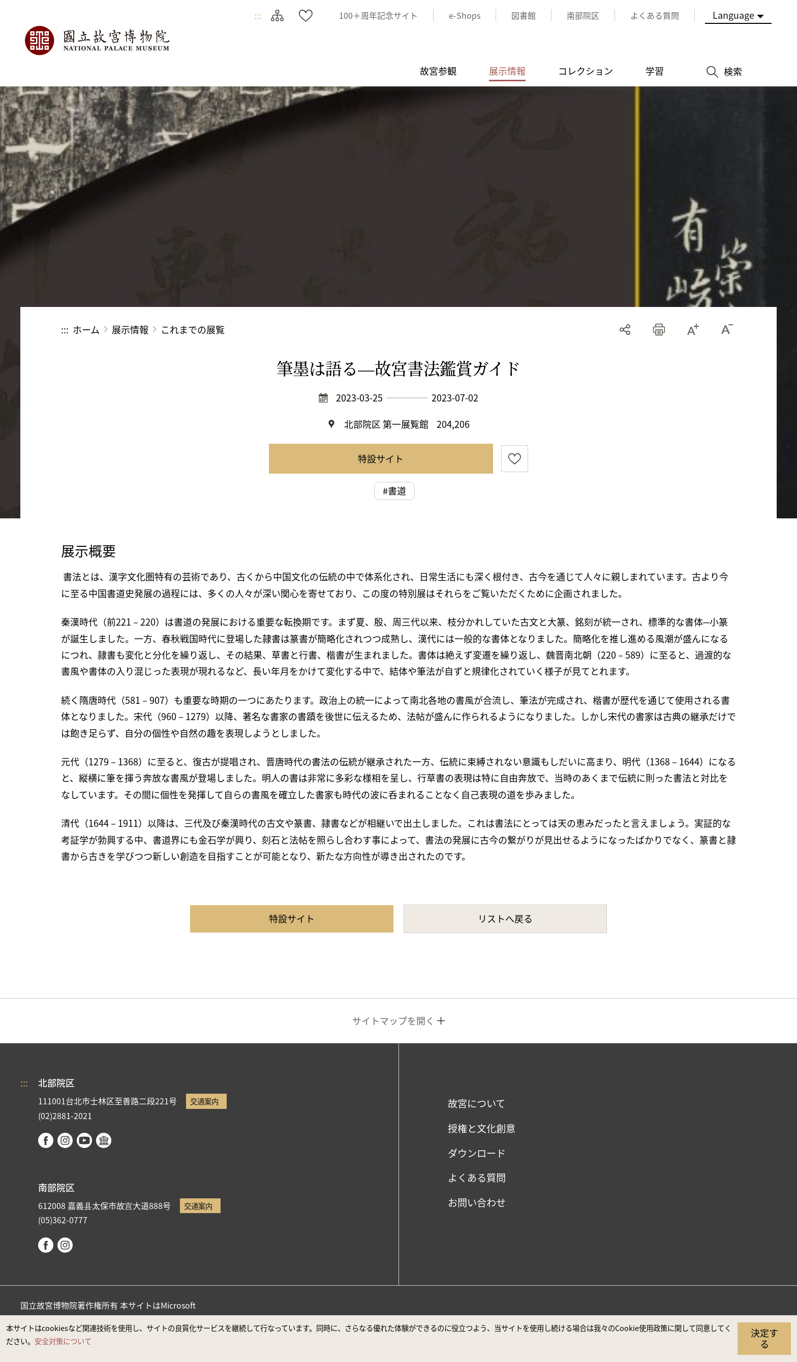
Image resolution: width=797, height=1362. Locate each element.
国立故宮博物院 (96, 40)
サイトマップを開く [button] (393, 1020)
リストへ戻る (505, 918)
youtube (84, 1140)
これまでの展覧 (193, 329)
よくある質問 (477, 1177)
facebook (45, 1140)
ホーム (86, 329)
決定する (764, 1338)
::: (258, 15)
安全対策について (63, 1341)
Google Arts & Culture (103, 1140)
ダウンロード (477, 1153)
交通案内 (204, 1101)
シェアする (625, 329)
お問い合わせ (477, 1202)
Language (733, 14)
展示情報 (130, 329)
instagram (65, 1140)
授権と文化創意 (481, 1128)
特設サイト (381, 458)
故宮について (476, 1103)
